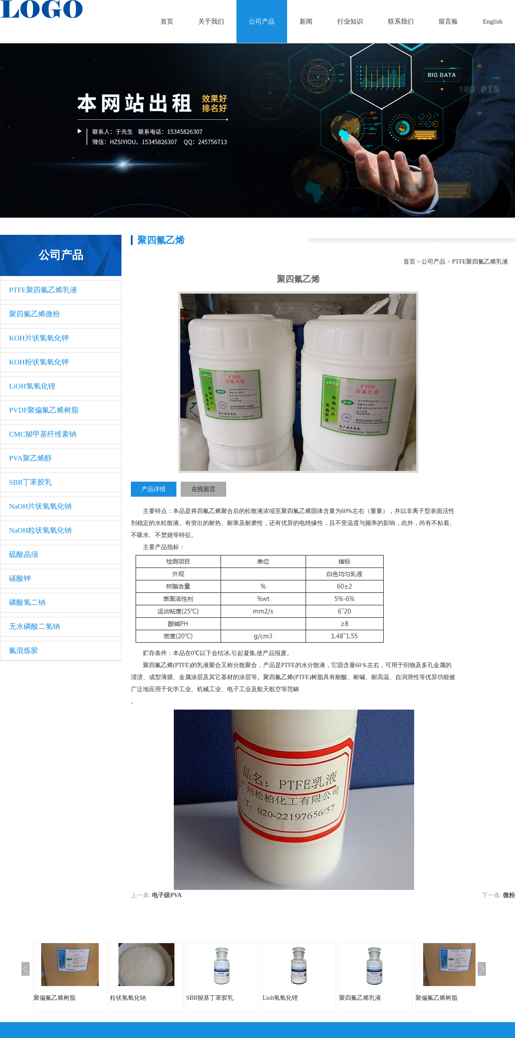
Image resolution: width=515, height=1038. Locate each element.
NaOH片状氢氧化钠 (40, 506)
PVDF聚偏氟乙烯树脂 (44, 410)
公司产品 (262, 21)
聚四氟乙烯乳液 (360, 998)
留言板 (448, 21)
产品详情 (154, 489)
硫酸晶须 (23, 554)
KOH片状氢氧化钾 (39, 338)
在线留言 (203, 489)
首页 (167, 21)
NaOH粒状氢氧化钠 (40, 530)
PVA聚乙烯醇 (30, 458)
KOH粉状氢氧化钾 (39, 362)
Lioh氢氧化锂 (280, 998)
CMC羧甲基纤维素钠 (42, 434)
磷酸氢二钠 (27, 602)
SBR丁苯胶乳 (30, 482)
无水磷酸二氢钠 (34, 626)
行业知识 (350, 21)
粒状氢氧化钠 (128, 998)
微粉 (509, 895)
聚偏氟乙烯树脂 (54, 998)
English (493, 21)
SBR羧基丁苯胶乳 (209, 998)
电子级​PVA (167, 895)
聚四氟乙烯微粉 (34, 314)
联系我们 (401, 21)
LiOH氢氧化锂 (32, 386)
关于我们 (211, 21)
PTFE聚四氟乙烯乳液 (43, 290)
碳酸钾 (20, 578)
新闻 (306, 21)
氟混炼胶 (23, 650)
